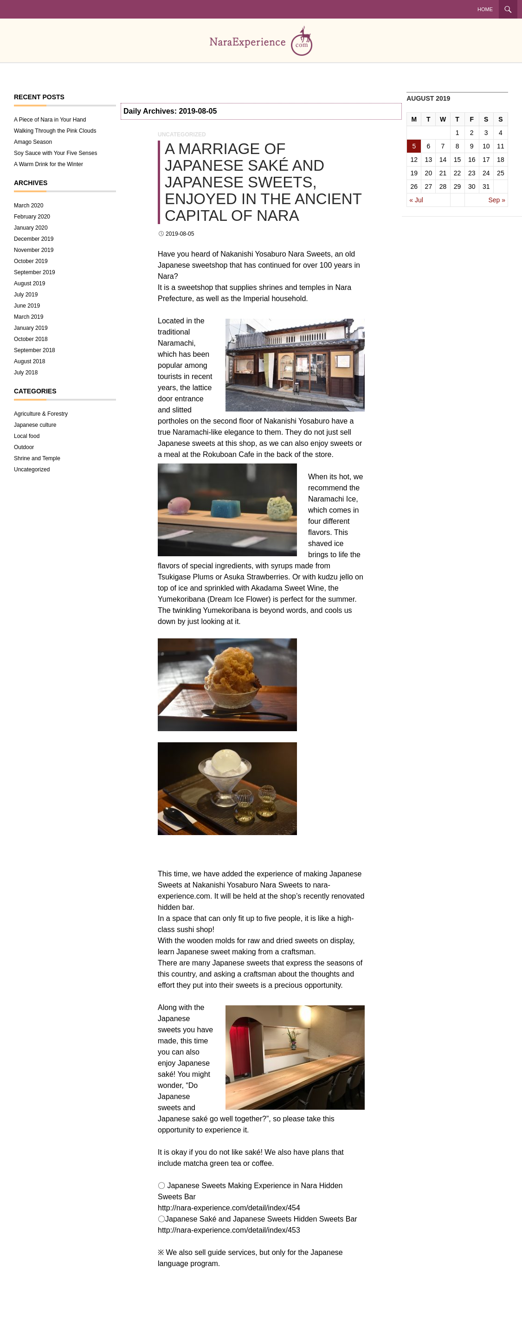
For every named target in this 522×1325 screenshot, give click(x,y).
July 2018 (26, 372)
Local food (26, 436)
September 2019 (34, 272)
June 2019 (27, 305)
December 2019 (33, 239)
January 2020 (31, 228)
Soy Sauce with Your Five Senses (55, 153)
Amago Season (33, 142)
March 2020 (28, 205)
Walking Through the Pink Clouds (55, 131)
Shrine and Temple (37, 458)
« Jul (416, 200)
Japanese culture (35, 425)
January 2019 (31, 328)
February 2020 (32, 216)
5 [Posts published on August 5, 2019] (414, 146)
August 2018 (29, 361)
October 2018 (31, 339)
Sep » (496, 200)
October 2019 (31, 261)
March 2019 (28, 317)
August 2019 (29, 283)
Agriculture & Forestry (41, 414)
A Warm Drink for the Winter (48, 164)
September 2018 (34, 350)
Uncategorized (182, 134)
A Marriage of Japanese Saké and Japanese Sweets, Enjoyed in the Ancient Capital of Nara (263, 182)
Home (485, 9)
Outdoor (24, 447)
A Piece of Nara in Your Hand (50, 119)
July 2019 (26, 294)
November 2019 (33, 250)
